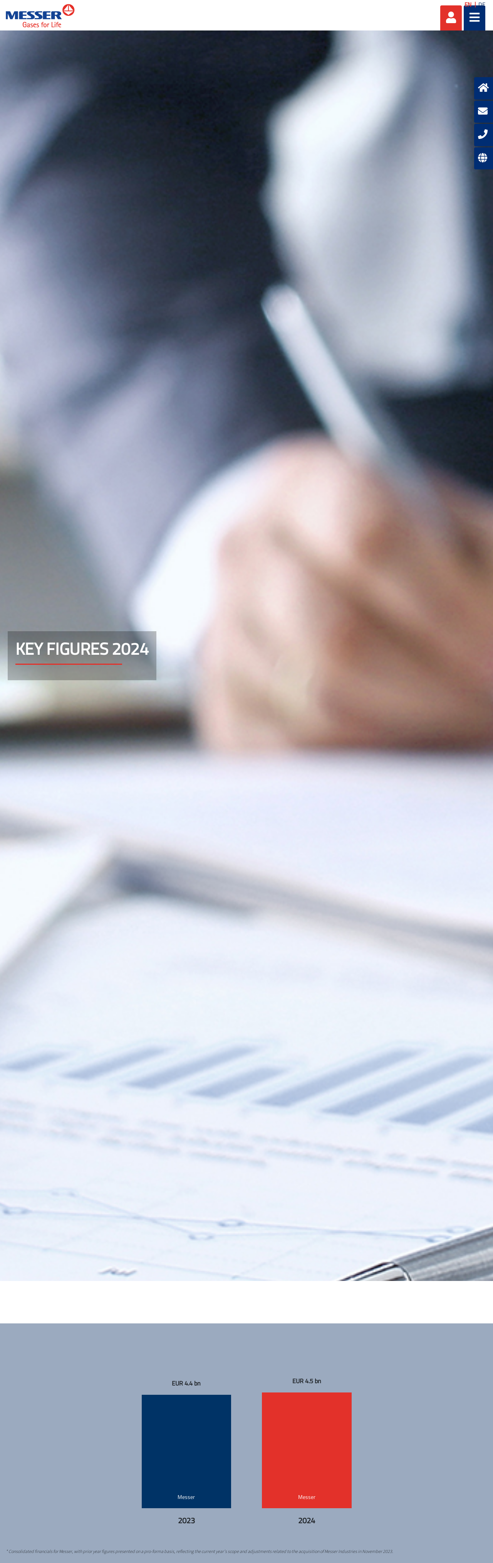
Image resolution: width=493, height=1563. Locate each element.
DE (481, 4)
